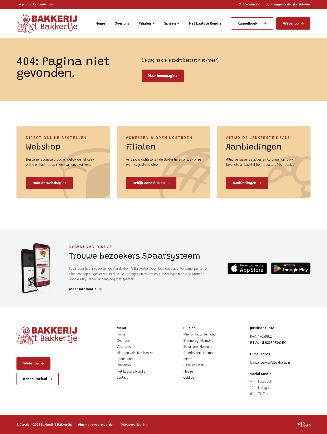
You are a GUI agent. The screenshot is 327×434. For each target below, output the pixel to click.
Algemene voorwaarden (96, 424)
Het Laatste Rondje (205, 23)
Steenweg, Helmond (198, 340)
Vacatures (124, 346)
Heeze (188, 371)
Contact (122, 377)
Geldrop (189, 377)
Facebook (265, 381)
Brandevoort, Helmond (199, 353)
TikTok (263, 394)
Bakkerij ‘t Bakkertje (56, 424)
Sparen (170, 23)
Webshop (124, 365)
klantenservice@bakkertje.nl (270, 362)
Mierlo (187, 359)
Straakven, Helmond (198, 346)
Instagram (265, 387)
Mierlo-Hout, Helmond (199, 334)
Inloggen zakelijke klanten (135, 353)
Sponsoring (125, 359)
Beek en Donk (193, 365)
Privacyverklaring (134, 424)
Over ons (121, 23)
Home (100, 23)
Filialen (145, 23)
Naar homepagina (162, 76)
